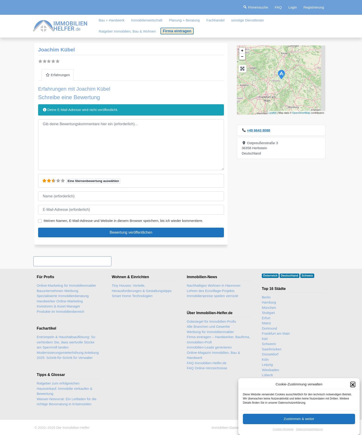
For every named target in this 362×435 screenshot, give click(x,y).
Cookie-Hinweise (283, 430)
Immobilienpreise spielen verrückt (212, 296)
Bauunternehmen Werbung (57, 291)
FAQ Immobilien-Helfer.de (206, 363)
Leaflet (272, 112)
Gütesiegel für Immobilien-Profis (211, 321)
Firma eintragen (177, 31)
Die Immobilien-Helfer (72, 427)
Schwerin (269, 344)
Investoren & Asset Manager (58, 306)
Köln (265, 359)
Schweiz (307, 275)
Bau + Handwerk (111, 20)
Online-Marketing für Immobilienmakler (66, 285)
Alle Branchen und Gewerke (208, 326)
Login (292, 7)
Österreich (270, 275)
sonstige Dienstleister (247, 20)
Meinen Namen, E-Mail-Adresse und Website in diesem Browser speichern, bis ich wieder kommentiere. (123, 221)
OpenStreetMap (301, 112)
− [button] (242, 57)
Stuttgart (268, 313)
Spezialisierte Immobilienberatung (63, 296)
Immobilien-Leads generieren (209, 347)
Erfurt (266, 318)
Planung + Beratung (184, 20)
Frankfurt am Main (276, 333)
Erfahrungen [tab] (57, 75)
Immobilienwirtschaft (147, 20)
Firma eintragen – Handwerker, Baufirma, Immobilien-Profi (218, 339)
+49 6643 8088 (258, 130)
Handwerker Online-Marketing (60, 301)
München (269, 308)
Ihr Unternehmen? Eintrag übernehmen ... (72, 261)
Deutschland (289, 275)
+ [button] (242, 51)
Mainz (266, 323)
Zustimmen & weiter (299, 420)
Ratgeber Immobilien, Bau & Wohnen (127, 31)
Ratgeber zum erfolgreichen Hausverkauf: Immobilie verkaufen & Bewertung (64, 388)
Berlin (266, 297)
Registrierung (313, 7)
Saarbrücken (271, 349)
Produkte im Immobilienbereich (60, 311)
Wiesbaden (270, 370)
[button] (352, 386)
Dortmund (269, 328)
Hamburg (269, 302)
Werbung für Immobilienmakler (210, 332)
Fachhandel (215, 20)
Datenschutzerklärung (309, 430)
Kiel (265, 339)
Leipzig (267, 364)
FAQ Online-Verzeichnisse (207, 368)
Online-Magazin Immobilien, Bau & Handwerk (213, 355)
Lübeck (267, 375)
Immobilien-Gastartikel (228, 427)
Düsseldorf (270, 354)
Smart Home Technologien (132, 296)
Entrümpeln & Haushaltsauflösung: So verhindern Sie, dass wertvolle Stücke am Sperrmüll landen (66, 342)
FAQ (278, 7)
